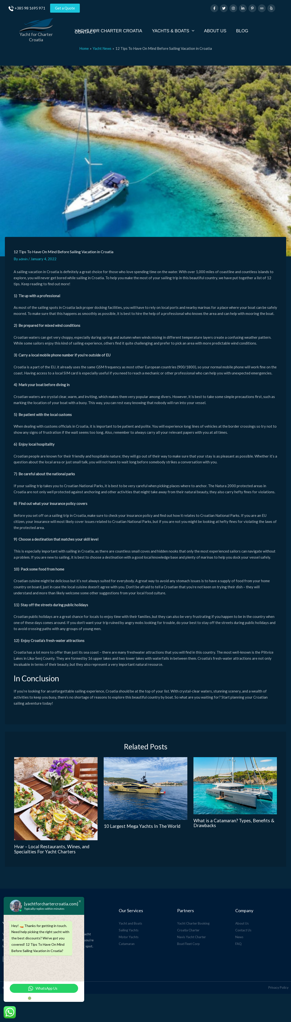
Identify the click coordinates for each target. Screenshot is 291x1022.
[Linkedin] (243, 8)
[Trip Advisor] (262, 8)
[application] (194, 28)
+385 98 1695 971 (30, 8)
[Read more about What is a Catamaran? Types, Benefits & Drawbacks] (235, 780)
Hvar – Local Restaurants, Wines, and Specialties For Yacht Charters (54, 843)
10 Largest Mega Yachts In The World (144, 820)
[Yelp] (271, 8)
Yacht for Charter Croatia (36, 34)
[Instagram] (233, 8)
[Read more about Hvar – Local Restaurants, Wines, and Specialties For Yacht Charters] (56, 793)
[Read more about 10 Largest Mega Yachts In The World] (145, 783)
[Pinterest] (252, 8)
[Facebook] (214, 8)
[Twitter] (224, 8)
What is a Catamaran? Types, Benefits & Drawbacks (233, 817)
